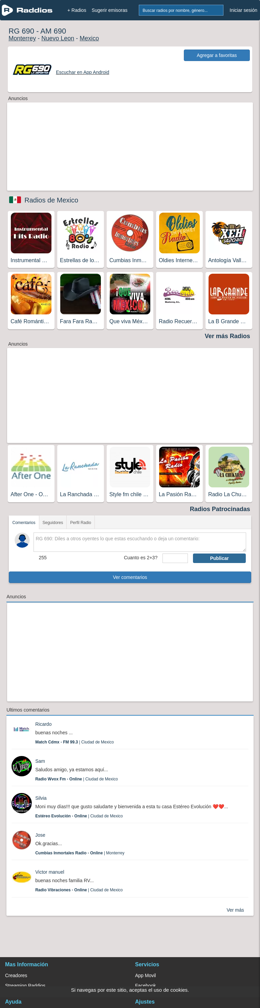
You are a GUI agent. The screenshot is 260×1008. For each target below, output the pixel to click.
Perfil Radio (80, 522)
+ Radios (76, 10)
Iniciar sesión (243, 10)
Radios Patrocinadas (220, 509)
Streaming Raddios (25, 985)
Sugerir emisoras (110, 10)
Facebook (145, 985)
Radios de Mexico (51, 200)
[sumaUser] (175, 558)
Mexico (89, 38)
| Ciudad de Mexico (74, 742)
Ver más (235, 910)
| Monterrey (79, 853)
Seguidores (53, 522)
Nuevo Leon (57, 38)
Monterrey (22, 38)
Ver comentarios (130, 577)
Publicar (219, 558)
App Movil (145, 975)
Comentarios (23, 522)
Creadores (16, 975)
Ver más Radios (227, 336)
